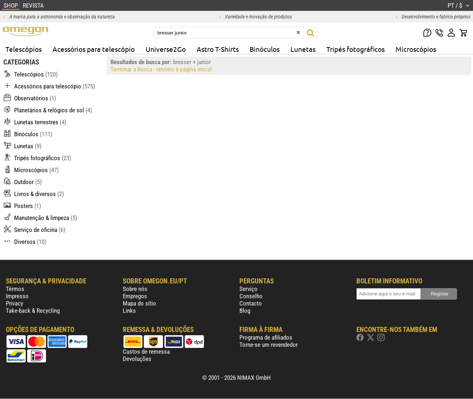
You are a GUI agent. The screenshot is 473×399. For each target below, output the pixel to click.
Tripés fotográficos (355, 49)
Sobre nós (135, 288)
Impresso (17, 296)
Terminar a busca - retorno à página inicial (161, 69)
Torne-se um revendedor (268, 344)
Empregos (135, 296)
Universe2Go (166, 49)
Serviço (248, 288)
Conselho (251, 296)
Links (129, 310)
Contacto (250, 303)
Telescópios (23, 49)
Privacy (14, 303)
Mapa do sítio (139, 303)
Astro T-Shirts (218, 49)
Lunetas (302, 49)
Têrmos (15, 288)
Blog (244, 310)
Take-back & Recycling (33, 310)
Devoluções (137, 358)
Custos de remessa (146, 351)
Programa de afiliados (265, 337)
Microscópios (415, 49)
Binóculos (265, 49)
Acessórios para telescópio (94, 49)
